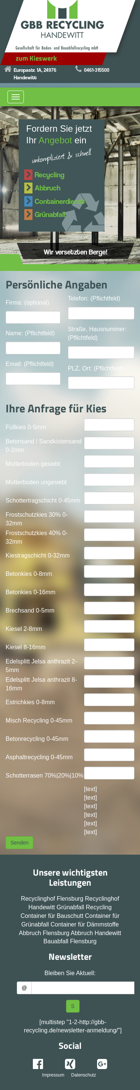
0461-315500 (96, 70)
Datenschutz (83, 1075)
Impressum (53, 1075)
